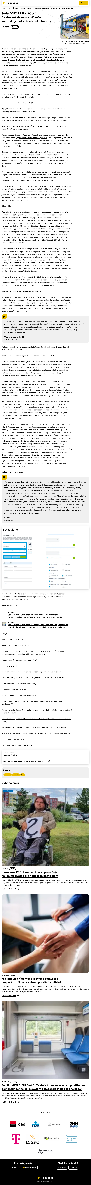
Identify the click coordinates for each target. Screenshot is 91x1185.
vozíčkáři (16, 775)
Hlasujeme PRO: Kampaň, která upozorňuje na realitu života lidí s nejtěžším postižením (30, 874)
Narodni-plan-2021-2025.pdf (13, 639)
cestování (7, 775)
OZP (22, 775)
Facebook (62, 1167)
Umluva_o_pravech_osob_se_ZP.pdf (17, 645)
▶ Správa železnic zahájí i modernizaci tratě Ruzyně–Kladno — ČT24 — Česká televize (36, 733)
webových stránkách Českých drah (33, 138)
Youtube (73, 1167)
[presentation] (45, 827)
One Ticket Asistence (10, 177)
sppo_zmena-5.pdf (9, 666)
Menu (85, 3)
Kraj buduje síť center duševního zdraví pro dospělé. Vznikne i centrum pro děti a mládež (31, 980)
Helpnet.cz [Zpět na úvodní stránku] (12, 2)
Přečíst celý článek (9, 889)
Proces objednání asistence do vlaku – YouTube (20, 660)
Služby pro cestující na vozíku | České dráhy (19, 683)
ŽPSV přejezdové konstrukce (13, 739)
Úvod (3, 8)
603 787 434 (15, 1167)
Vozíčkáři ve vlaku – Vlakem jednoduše (17, 745)
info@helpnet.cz (29, 1167)
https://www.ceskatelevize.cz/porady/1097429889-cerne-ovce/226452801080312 (34, 727)
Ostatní (9, 8)
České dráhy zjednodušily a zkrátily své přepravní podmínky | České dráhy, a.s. (33, 672)
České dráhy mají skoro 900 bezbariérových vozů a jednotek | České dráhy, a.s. (33, 678)
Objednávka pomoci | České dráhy (15, 689)
